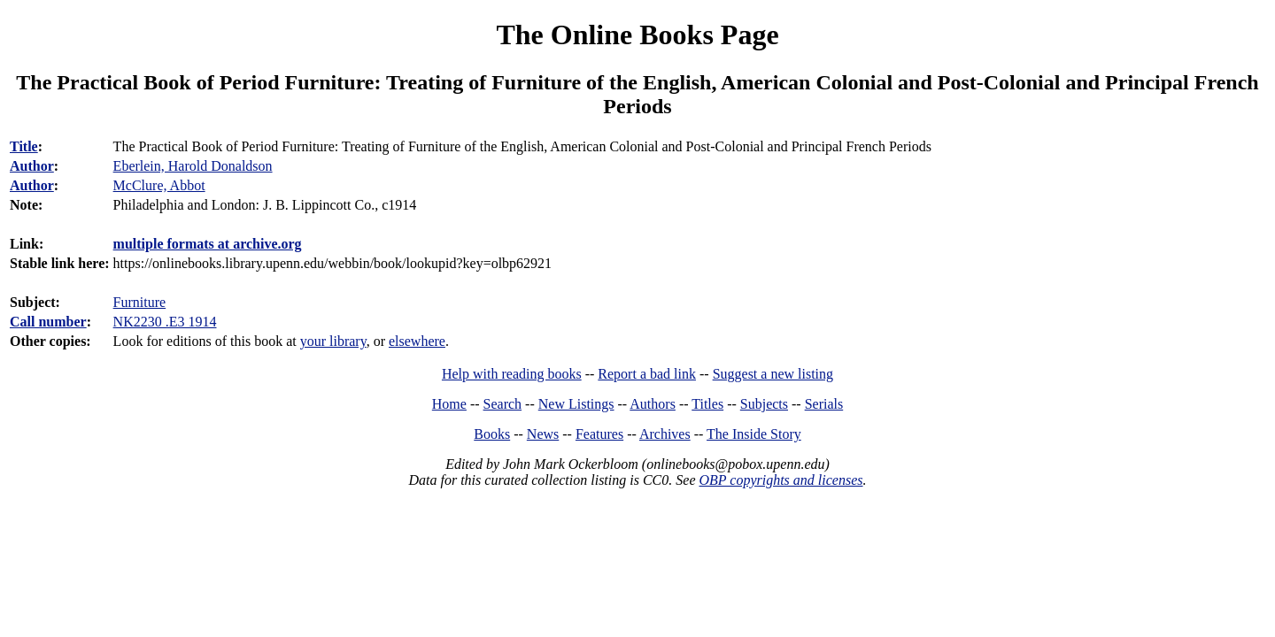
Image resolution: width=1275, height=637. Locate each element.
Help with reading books (512, 373)
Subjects (764, 403)
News (543, 433)
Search (502, 403)
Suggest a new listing (773, 373)
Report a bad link (647, 373)
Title (24, 146)
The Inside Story (754, 433)
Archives (665, 433)
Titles (707, 403)
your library (333, 341)
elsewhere (417, 341)
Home (449, 403)
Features (599, 433)
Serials (824, 403)
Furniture (139, 302)
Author (32, 165)
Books (492, 433)
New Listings (576, 403)
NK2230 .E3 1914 (165, 321)
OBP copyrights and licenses (780, 479)
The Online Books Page (637, 34)
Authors (653, 403)
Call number (48, 321)
